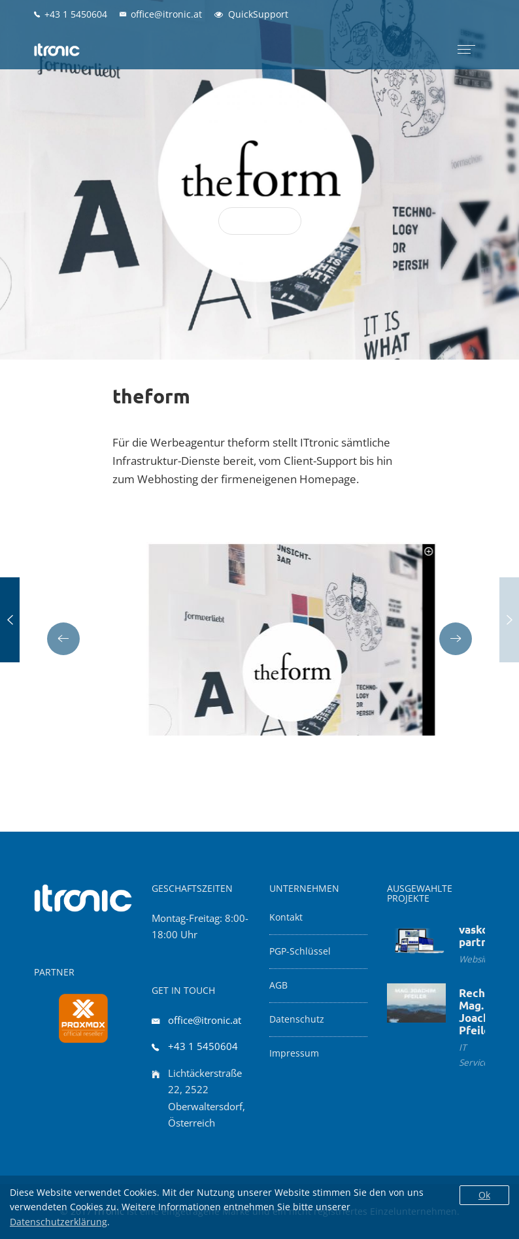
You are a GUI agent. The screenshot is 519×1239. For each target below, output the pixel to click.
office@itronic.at (204, 1020)
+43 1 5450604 (203, 1046)
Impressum (294, 1053)
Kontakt (286, 917)
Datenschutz (296, 1019)
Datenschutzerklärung (58, 1221)
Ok (484, 1195)
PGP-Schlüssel (300, 951)
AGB (278, 985)
